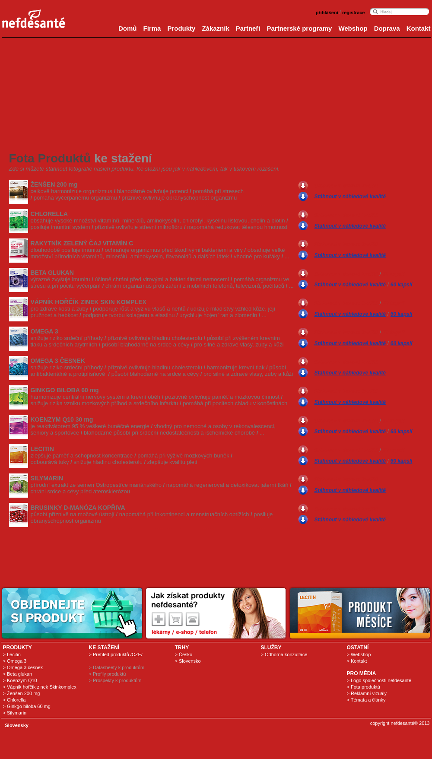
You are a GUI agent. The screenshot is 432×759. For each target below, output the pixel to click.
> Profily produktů (107, 673)
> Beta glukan (17, 673)
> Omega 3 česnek (23, 667)
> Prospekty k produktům (115, 680)
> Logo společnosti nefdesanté (379, 680)
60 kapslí (394, 274)
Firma (152, 28)
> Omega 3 (15, 661)
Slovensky (17, 725)
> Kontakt (357, 661)
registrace (353, 12)
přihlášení (327, 12)
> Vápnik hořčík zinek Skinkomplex (39, 686)
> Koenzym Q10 (20, 680)
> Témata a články (366, 699)
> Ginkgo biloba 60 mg (27, 706)
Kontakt (419, 28)
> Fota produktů (363, 686)
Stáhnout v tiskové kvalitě (346, 186)
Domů (127, 28)
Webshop (352, 28)
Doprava (387, 28)
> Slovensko (188, 661)
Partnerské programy (299, 28)
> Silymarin (15, 712)
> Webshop (359, 654)
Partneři (248, 28)
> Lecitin (12, 654)
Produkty (181, 28)
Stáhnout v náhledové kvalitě (350, 197)
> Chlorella (14, 699)
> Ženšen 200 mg (21, 693)
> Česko (184, 654)
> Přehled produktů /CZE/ (116, 654)
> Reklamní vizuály (367, 693)
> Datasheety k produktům (117, 667)
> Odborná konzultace (284, 654)
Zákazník (215, 28)
